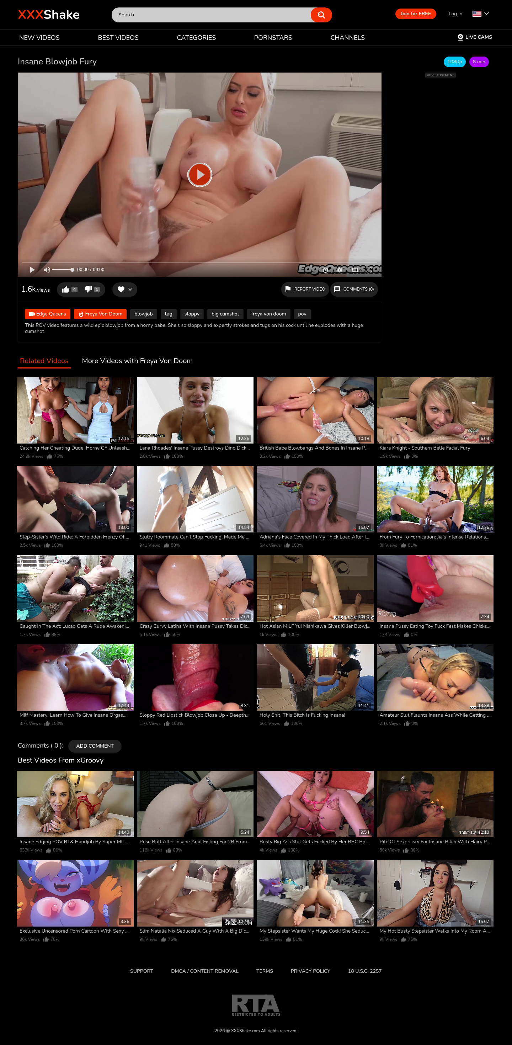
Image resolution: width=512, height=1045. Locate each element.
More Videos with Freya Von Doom (137, 361)
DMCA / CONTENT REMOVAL (205, 971)
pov (302, 314)
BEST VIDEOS (118, 37)
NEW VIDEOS (39, 37)
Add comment (95, 746)
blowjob (143, 314)
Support (141, 971)
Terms (264, 971)
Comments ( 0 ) (40, 746)
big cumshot (225, 314)
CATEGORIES (196, 37)
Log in (455, 13)
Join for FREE (416, 13)
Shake (49, 14)
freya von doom (268, 314)
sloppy (192, 314)
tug (168, 314)
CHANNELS (347, 37)
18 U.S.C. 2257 (365, 971)
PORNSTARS (273, 37)
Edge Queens (47, 314)
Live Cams (474, 37)
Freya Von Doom (100, 314)
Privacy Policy (310, 971)
